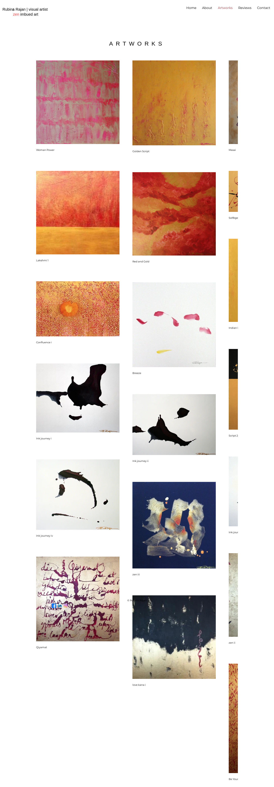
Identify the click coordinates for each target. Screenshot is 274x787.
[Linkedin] (59, 606)
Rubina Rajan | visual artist (25, 9)
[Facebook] (54, 606)
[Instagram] (65, 606)
